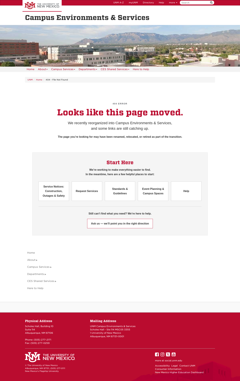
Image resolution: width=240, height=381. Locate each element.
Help (161, 2)
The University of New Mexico (42, 6)
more (173, 2)
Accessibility (162, 365)
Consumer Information (168, 369)
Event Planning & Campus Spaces (153, 191)
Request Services (87, 191)
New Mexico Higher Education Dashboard (179, 372)
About (43, 70)
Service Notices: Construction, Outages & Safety (54, 191)
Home (30, 69)
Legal (174, 365)
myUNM (133, 2)
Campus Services (63, 70)
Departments (88, 70)
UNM (30, 79)
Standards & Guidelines (120, 191)
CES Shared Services (115, 70)
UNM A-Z (118, 2)
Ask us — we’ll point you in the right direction (120, 223)
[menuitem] (30, 69)
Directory (148, 2)
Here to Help (141, 69)
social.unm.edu (173, 360)
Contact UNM (187, 365)
